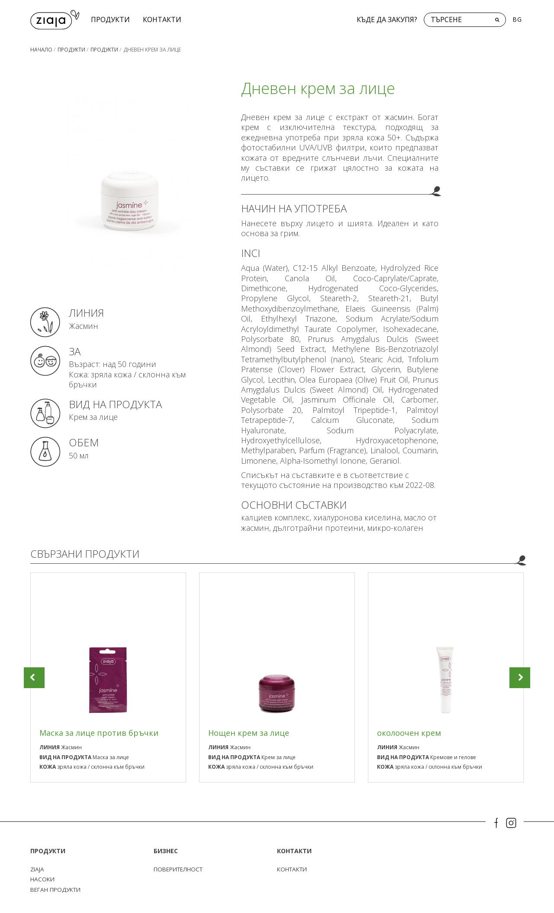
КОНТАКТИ (163, 19)
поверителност (180, 869)
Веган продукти (57, 889)
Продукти (111, 19)
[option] (108, 677)
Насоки (43, 879)
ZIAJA (37, 869)
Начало (41, 49)
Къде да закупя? (387, 19)
